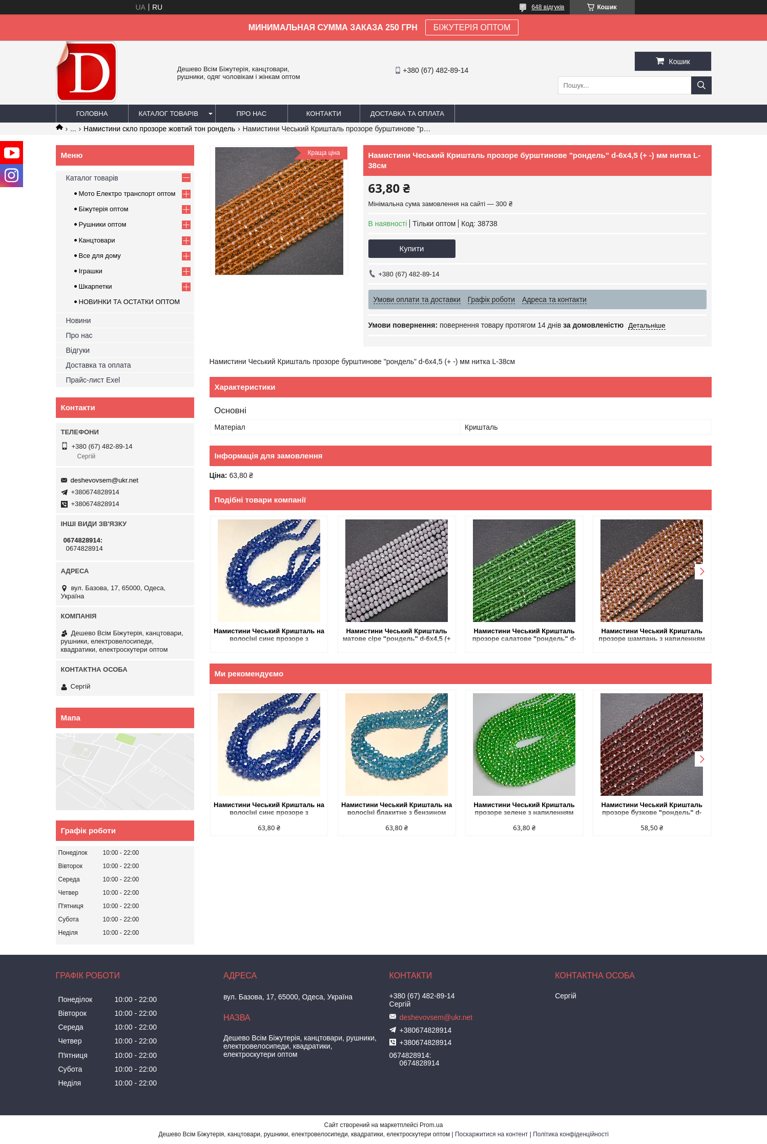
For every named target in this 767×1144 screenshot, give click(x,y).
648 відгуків (547, 7)
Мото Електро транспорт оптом (127, 193)
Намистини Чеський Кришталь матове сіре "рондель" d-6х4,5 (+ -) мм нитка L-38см (397, 635)
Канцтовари (97, 240)
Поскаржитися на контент (491, 1134)
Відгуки (78, 350)
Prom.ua (431, 1125)
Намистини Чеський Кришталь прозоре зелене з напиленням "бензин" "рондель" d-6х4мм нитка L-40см (523, 809)
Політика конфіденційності (571, 1134)
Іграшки (90, 271)
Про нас (252, 113)
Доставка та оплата (407, 113)
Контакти (323, 113)
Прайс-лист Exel (93, 380)
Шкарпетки (95, 286)
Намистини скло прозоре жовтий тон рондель (159, 129)
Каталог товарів (168, 113)
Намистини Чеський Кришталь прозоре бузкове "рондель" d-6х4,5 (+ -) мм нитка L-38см (651, 809)
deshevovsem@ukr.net (104, 480)
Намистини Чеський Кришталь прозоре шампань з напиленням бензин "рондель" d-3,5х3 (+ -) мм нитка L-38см (651, 635)
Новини (78, 320)
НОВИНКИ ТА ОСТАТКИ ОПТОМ (129, 302)
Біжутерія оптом (104, 209)
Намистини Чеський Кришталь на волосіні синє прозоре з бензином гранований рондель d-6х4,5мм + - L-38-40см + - (269, 635)
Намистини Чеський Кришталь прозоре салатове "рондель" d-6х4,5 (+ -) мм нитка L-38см (524, 635)
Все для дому (100, 255)
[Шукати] (701, 85)
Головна (92, 113)
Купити (412, 248)
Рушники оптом (103, 224)
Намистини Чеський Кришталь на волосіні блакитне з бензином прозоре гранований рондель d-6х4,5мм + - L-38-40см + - (396, 809)
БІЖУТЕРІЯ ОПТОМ (472, 27)
